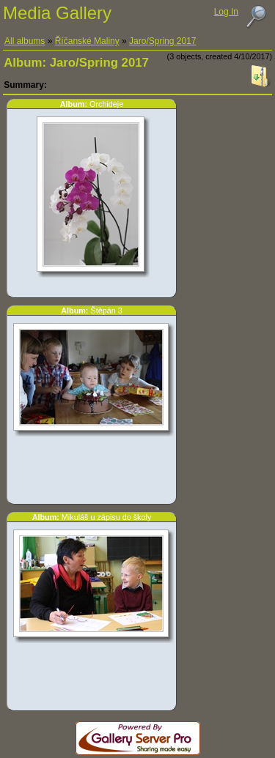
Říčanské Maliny (87, 41)
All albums (24, 41)
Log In (226, 12)
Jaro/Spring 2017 (162, 41)
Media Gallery (57, 13)
